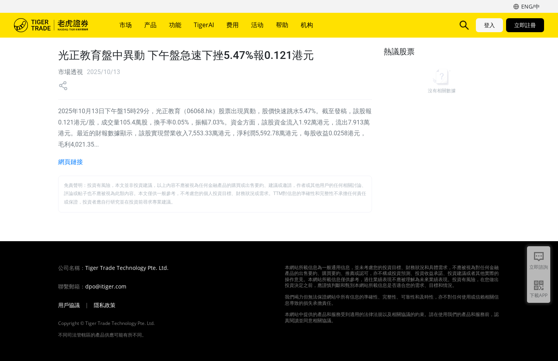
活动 (257, 25)
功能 (175, 25)
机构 (307, 25)
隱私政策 (104, 305)
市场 (125, 25)
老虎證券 (56, 25)
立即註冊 (525, 25)
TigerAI (204, 25)
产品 (150, 25)
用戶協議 (69, 305)
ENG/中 (530, 6)
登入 (489, 25)
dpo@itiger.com (105, 286)
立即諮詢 (538, 267)
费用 (232, 25)
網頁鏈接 (70, 162)
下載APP (539, 295)
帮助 (282, 25)
